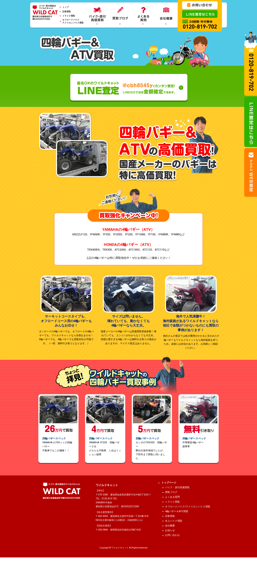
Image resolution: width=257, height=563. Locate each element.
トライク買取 (68, 16)
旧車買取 (66, 11)
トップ (65, 7)
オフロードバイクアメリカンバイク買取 (73, 21)
